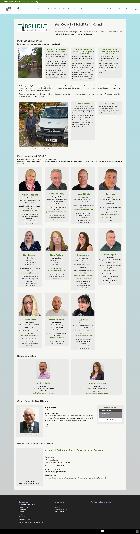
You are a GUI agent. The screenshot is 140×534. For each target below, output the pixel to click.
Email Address (106, 410)
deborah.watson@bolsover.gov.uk (97, 393)
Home (40, 9)
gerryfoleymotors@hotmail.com (56, 212)
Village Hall (61, 9)
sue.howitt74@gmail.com (83, 335)
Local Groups (119, 9)
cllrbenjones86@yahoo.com (110, 214)
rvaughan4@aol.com (110, 270)
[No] (137, 531)
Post (103, 416)
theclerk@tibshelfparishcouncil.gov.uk (31, 522)
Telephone (105, 413)
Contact (128, 9)
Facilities (110, 9)
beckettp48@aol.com (30, 210)
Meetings (84, 9)
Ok (103, 531)
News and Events (73, 9)
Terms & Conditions (61, 509)
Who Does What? (50, 9)
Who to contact (59, 512)
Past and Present (97, 9)
